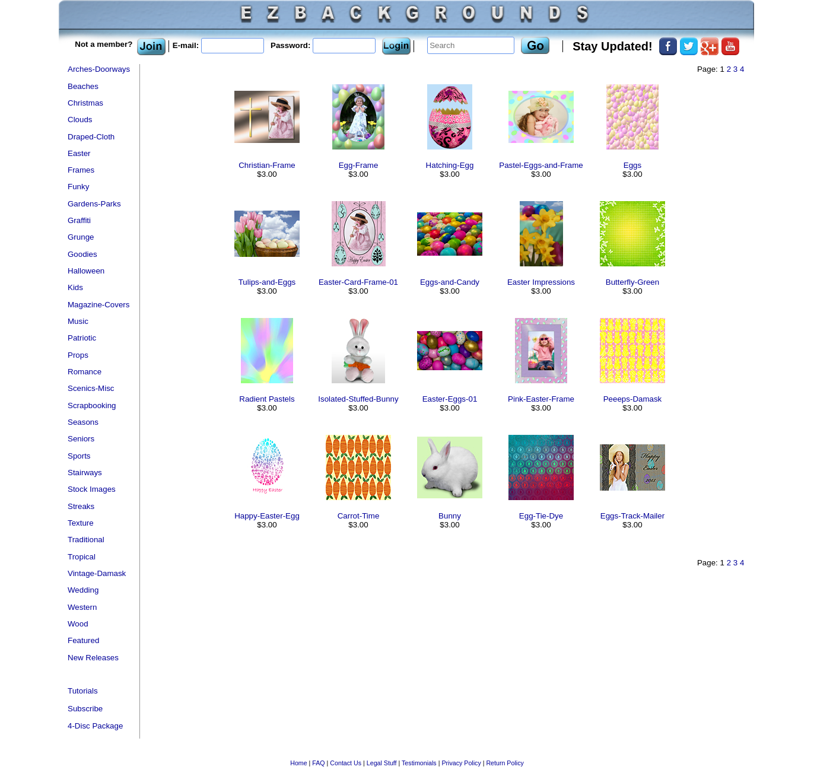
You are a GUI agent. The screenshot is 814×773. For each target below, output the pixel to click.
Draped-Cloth (91, 136)
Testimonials (419, 762)
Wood (78, 623)
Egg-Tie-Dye (541, 515)
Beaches (83, 86)
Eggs (632, 165)
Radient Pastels (266, 399)
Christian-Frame (267, 165)
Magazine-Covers (98, 304)
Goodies (82, 254)
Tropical (82, 556)
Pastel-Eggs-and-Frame (541, 165)
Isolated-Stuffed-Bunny (358, 399)
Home (298, 762)
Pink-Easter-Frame (541, 399)
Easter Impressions (541, 282)
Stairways (85, 472)
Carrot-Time (359, 515)
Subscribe (85, 708)
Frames (81, 170)
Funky (78, 186)
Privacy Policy (461, 762)
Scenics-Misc (91, 388)
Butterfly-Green (632, 282)
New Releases (93, 657)
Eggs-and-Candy (449, 282)
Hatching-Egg (450, 165)
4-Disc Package (95, 725)
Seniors (81, 438)
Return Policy (504, 762)
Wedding (83, 590)
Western (82, 607)
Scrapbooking (92, 405)
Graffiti (79, 220)
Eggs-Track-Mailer (632, 515)
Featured (83, 640)
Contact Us (345, 762)
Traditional (86, 539)
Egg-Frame (359, 165)
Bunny (449, 515)
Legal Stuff (382, 762)
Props (78, 355)
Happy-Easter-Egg (267, 515)
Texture (81, 522)
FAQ (318, 762)
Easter (79, 153)
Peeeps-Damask (632, 399)
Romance (84, 371)
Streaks (81, 506)
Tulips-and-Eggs (267, 282)
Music (78, 321)
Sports (79, 455)
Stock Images (92, 489)
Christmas (85, 102)
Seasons (83, 422)
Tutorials (83, 690)
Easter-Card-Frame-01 (358, 282)
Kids (75, 287)
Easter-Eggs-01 (450, 399)
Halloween (86, 270)
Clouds (80, 119)
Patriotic (82, 337)
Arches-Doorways (99, 69)
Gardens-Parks (94, 203)
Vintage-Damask (97, 573)
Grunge (81, 237)
